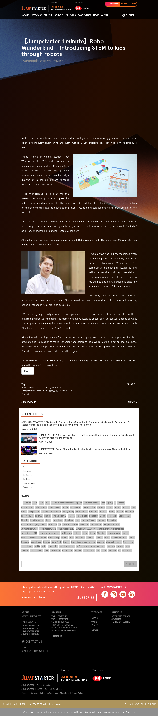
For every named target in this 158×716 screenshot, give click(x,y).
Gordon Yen (112, 515)
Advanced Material (91, 502)
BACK (28, 371)
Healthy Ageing (37, 520)
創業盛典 (53, 390)
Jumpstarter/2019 (65, 528)
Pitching (90, 537)
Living (84, 533)
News (96, 15)
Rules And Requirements (63, 630)
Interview (52, 524)
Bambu (65, 507)
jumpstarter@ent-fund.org (34, 650)
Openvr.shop (53, 537)
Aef (103, 502)
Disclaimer (64, 693)
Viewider (113, 550)
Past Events (84, 15)
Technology (55, 550)
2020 (47, 502)
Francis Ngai (82, 515)
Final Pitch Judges (62, 624)
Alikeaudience (27, 507)
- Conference (26, 474)
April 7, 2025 (45, 442)
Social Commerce (67, 546)
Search (130, 564)
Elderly (112, 511)
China (23, 511)
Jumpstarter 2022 (47, 528)
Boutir (109, 507)
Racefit (99, 537)
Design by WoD (132, 704)
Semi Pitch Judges (60, 621)
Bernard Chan (89, 507)
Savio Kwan (36, 541)
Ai (115, 502)
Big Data (101, 507)
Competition (33, 511)
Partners (71, 15)
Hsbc (78, 520)
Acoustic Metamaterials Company (66, 502)
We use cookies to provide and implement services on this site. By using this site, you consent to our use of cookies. (79, 712)
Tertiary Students (120, 621)
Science (46, 541)
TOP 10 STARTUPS (59, 616)
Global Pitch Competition (64, 627)
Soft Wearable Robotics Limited (91, 546)
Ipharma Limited (70, 524)
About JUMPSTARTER (31, 616)
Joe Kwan (84, 524)
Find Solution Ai (59, 515)
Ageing (109, 502)
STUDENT (59, 15)
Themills (78, 550)
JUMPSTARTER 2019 (30, 631)
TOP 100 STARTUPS (59, 619)
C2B (133, 507)
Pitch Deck (80, 537)
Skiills (37, 546)
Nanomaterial (114, 533)
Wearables (45, 387)
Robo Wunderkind (30, 387)
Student (24, 550)
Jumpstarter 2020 (111, 524)
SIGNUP (124, 4)
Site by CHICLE (148, 704)
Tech (46, 550)
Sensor (66, 541)
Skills (43, 546)
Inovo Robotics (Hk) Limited (33, 524)
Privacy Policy (77, 693)
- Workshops (26, 487)
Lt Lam (92, 533)
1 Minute (26, 393)
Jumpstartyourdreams (49, 533)
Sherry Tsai (128, 541)
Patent (64, 537)
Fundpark (93, 515)
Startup (48, 15)
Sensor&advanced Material (83, 541)
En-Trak (120, 511)
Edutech (60, 387)
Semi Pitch (56, 541)
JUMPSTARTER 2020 (30, 628)
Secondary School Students (120, 617)
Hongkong (69, 520)
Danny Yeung (68, 511)
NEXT (132, 402)
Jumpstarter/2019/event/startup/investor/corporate (100, 528)
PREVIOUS (29, 402)
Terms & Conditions (45, 685)
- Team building (28, 482)
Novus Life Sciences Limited (33, 537)
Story (70, 390)
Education (93, 511)
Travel (104, 550)
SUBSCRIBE (86, 597)
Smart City (52, 546)
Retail (106, 537)
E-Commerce (81, 511)
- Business (26, 470)
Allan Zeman (41, 507)
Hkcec (48, 520)
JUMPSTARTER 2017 (30, 633)
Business (126, 507)
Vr (119, 550)
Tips (98, 550)
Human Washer (89, 520)
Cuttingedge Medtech (51, 511)
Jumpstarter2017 (29, 533)
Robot (131, 537)
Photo (94, 624)
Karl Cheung (66, 533)
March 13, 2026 (29, 429)
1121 (35, 502)
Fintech (71, 515)
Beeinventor (75, 507)
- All (23, 466)
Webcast (37, 15)
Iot (53, 387)
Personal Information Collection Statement (39, 693)
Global (102, 515)
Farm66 (38, 515)
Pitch (71, 537)
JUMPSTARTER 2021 (30, 625)
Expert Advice (27, 515)
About (25, 15)
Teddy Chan (67, 550)
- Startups (25, 478)
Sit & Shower (27, 546)
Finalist (62, 390)
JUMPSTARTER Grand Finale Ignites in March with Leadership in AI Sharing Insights (84, 449)
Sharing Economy (114, 541)
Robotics (25, 541)
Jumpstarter (28, 390)
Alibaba (121, 502)
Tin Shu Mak (88, 550)
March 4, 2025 (46, 453)
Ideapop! (101, 520)
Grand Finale (41, 390)
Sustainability (36, 550)
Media (104, 15)
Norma (125, 533)
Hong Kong (58, 520)
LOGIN (133, 4)
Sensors (100, 541)
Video (94, 622)
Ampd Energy (54, 507)
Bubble (117, 507)
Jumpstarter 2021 (29, 528)
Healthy (24, 520)
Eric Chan (129, 511)
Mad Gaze (101, 533)
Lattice (77, 533)
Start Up (111, 546)
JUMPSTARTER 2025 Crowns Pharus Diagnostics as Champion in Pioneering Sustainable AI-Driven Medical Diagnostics (87, 436)
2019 (41, 502)
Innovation (112, 520)
